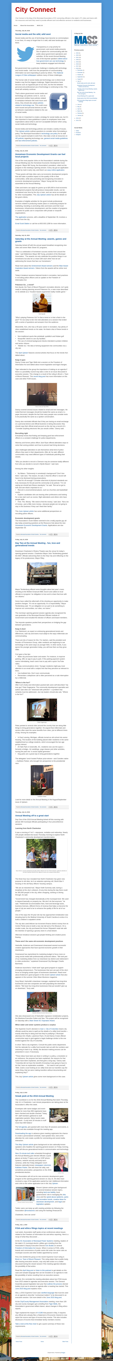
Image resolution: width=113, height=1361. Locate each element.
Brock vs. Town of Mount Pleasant (28, 1259)
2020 (77, 59)
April (23, 353)
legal (60, 1202)
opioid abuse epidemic (54, 1197)
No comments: (43, 145)
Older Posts (65, 1341)
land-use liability (49, 1192)
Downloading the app (23, 1133)
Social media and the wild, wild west (33, 34)
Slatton (27, 223)
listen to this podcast (43, 1270)
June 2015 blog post (22, 1289)
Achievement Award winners (42, 266)
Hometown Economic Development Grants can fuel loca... (86, 86)
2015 (77, 118)
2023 (77, 53)
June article (26, 511)
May (78, 106)
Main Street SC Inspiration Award (42, 1021)
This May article (24, 1145)
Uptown (55, 1183)
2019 (77, 62)
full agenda (23, 1127)
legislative (40, 1204)
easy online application (55, 170)
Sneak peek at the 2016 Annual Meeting (34, 1096)
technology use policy (50, 134)
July (78, 81)
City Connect (35, 9)
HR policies (19, 138)
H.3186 (40, 1313)
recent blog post (39, 376)
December (80, 70)
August (79, 79)
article (24, 131)
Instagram (78, 134)
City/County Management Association (34, 1302)
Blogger (63, 1352)
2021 (77, 57)
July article (44, 195)
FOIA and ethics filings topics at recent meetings (39, 1228)
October (79, 74)
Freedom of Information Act (25, 1248)
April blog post (28, 1270)
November (80, 72)
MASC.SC (40, 25)
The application (21, 217)
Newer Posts (19, 1341)
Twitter (77, 130)
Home (15, 25)
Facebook (78, 132)
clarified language (47, 1293)
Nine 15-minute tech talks (24, 1153)
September (80, 77)
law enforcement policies (28, 141)
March (79, 111)
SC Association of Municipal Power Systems (36, 1241)
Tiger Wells (53, 1304)
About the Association (27, 25)
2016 (77, 68)
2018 (77, 64)
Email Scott (19, 223)
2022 (77, 55)
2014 (77, 120)
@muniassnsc (29, 1210)
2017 (77, 66)
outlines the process (54, 1284)
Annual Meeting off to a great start (32, 815)
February (79, 113)
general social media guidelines (56, 138)
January (79, 115)
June (78, 104)
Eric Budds (50, 1246)
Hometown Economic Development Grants (31, 525)
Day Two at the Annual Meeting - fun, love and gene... (86, 93)
